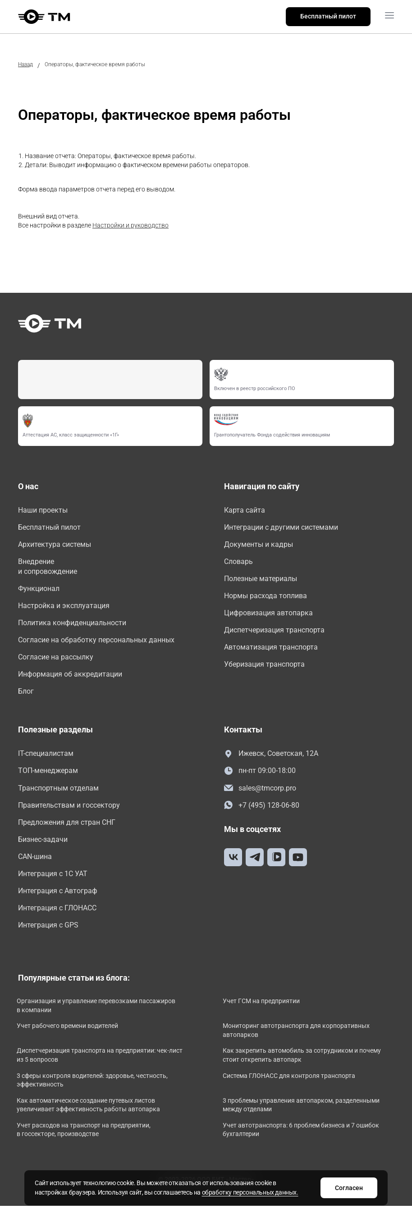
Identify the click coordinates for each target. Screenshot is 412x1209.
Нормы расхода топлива (265, 596)
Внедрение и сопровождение (47, 567)
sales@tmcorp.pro (260, 790)
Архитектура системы (54, 545)
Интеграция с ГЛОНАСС (57, 911)
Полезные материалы (260, 579)
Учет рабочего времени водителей (68, 1029)
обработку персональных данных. (252, 1192)
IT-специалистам (45, 755)
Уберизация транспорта (264, 665)
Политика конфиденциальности (72, 624)
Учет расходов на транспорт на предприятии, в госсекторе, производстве (85, 1133)
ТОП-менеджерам (48, 772)
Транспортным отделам (58, 790)
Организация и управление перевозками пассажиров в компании (97, 1009)
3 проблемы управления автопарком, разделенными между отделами (302, 1108)
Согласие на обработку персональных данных (96, 641)
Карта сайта (244, 510)
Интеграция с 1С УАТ (52, 876)
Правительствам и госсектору (69, 807)
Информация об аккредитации (70, 676)
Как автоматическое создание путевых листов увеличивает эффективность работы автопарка (89, 1108)
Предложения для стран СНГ (66, 824)
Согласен (347, 1187)
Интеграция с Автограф (57, 894)
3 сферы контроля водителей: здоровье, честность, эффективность (93, 1083)
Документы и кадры (258, 545)
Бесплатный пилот (328, 16)
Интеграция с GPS (48, 928)
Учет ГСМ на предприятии (262, 1004)
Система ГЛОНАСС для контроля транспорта (290, 1078)
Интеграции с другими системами (281, 527)
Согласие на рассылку (55, 658)
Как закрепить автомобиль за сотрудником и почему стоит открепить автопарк (303, 1058)
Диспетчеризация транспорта (274, 631)
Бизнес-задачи (43, 842)
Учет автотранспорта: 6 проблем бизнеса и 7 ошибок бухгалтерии (302, 1133)
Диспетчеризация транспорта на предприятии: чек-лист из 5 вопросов (101, 1058)
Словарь (238, 562)
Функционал (39, 589)
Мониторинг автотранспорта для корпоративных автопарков (297, 1034)
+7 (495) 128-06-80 (261, 807)
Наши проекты (43, 510)
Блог (26, 693)
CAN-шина (35, 859)
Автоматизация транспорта (271, 648)
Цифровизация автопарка (268, 613)
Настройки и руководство (130, 225)
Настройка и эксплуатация (64, 606)
